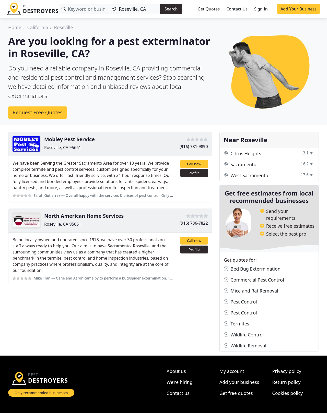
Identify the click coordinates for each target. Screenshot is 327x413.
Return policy (286, 382)
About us (176, 371)
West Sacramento (269, 175)
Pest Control (240, 301)
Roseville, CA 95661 (62, 147)
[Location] (134, 9)
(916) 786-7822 (194, 223)
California (37, 27)
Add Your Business (299, 9)
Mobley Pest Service (69, 139)
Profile (194, 173)
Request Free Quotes (38, 112)
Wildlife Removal (245, 345)
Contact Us (237, 9)
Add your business (239, 382)
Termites (236, 323)
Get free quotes (236, 393)
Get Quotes (208, 9)
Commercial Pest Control (254, 279)
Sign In (261, 9)
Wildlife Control (244, 334)
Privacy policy (286, 371)
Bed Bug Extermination (252, 268)
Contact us (178, 393)
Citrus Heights (269, 153)
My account (231, 371)
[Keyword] (84, 9)
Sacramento (269, 164)
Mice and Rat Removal (251, 290)
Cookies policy (287, 393)
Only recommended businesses (41, 392)
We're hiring (180, 382)
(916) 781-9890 (194, 146)
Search (171, 9)
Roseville (63, 27)
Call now (194, 164)
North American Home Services (84, 215)
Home (14, 27)
